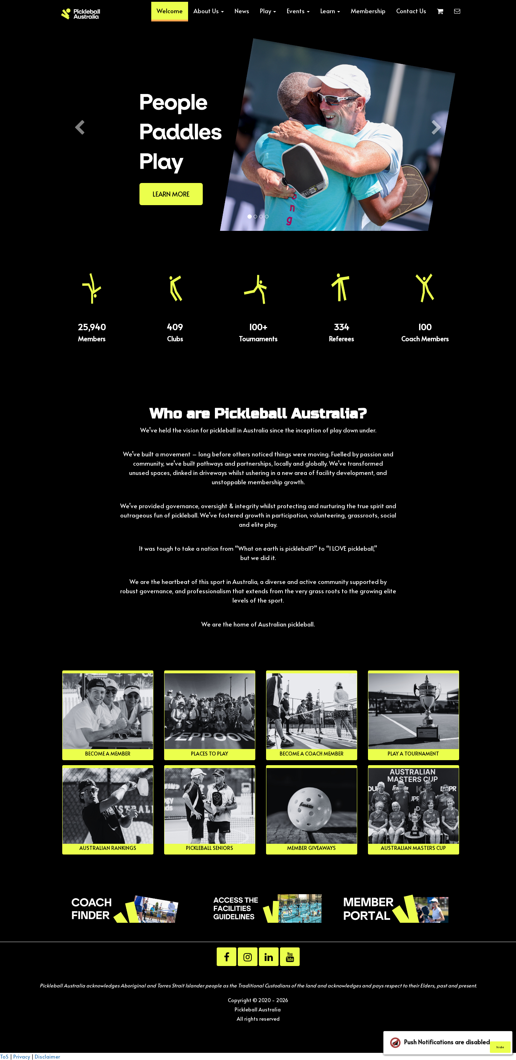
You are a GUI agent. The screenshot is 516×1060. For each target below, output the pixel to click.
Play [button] (268, 10)
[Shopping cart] (440, 11)
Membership (368, 10)
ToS (4, 1056)
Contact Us (411, 10)
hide (500, 1047)
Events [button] (298, 10)
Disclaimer (47, 1056)
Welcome (170, 10)
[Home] (80, 14)
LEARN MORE (171, 193)
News (242, 10)
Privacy (21, 1056)
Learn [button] (330, 10)
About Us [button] (208, 10)
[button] (79, 173)
